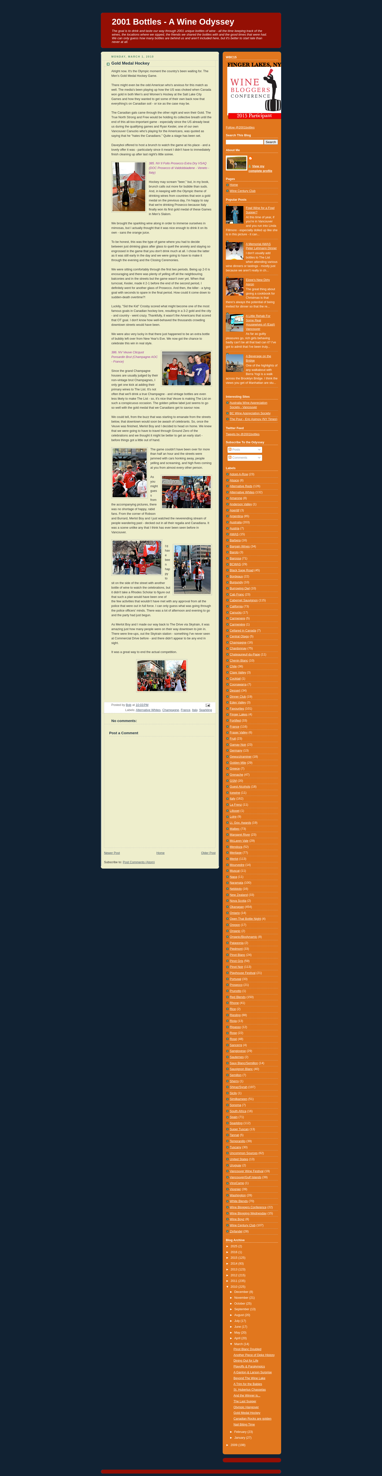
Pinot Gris (236, 961)
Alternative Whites (148, 710)
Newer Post (112, 853)
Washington (238, 1195)
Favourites (237, 708)
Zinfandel (236, 1231)
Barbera (235, 540)
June (238, 1326)
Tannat (234, 1135)
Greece (235, 768)
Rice (233, 1009)
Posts (234, 449)
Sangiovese (238, 1051)
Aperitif (234, 510)
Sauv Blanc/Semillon (244, 1063)
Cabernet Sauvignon (244, 600)
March (239, 1344)
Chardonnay (238, 648)
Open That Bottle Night (245, 919)
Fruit (233, 738)
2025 (235, 1246)
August (239, 1315)
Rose (233, 1033)
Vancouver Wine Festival (247, 1171)
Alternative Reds (241, 486)
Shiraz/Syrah (238, 1087)
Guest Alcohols (240, 786)
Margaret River (240, 834)
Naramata (236, 882)
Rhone (234, 1003)
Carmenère (237, 624)
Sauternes (237, 1057)
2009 (235, 1445)
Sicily (233, 1093)
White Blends (239, 1201)
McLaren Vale (239, 840)
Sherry (234, 1081)
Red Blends (238, 997)
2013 (235, 1269)
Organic (235, 931)
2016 (235, 1252)
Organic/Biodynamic (243, 937)
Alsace (234, 480)
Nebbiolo (236, 889)
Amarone (236, 498)
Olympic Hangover (246, 1407)
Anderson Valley (241, 504)
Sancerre (236, 1045)
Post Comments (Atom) (139, 862)
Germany (236, 750)
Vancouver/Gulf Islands (245, 1177)
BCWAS (235, 564)
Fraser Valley (239, 732)
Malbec (235, 829)
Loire (233, 816)
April (237, 1338)
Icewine (235, 792)
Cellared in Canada (243, 630)
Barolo (234, 552)
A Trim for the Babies (248, 1384)
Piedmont (236, 949)
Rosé (233, 1039)
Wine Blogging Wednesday (248, 1213)
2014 (235, 1263)
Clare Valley (238, 672)
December (241, 1292)
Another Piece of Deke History (254, 1355)
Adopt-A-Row (239, 474)
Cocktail (235, 678)
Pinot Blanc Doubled (247, 1349)
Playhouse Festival (243, 973)
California (236, 606)
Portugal (235, 979)
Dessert (235, 690)
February (241, 1432)
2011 (235, 1281)
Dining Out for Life (246, 1360)
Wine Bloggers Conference (248, 1207)
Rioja (233, 1021)
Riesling (235, 1015)
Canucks (236, 612)
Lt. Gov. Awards (240, 822)
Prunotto (235, 991)
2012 (235, 1275)
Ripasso (235, 1027)
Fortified (235, 720)
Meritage (236, 852)
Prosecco (236, 985)
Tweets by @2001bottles (242, 434)
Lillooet (234, 810)
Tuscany (235, 1147)
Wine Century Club (243, 191)
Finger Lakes (239, 714)
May (237, 1332)
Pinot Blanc (237, 955)
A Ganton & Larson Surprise (253, 1372)
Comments (238, 457)
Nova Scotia (238, 900)
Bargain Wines (240, 546)
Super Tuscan (239, 1129)
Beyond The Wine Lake (250, 1378)
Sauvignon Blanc (241, 1069)
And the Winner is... (247, 1395)
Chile (233, 666)
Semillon (235, 1075)
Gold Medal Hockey (247, 1413)
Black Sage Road (241, 570)
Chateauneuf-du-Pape (245, 654)
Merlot (234, 859)
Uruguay (235, 1165)
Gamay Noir (238, 744)
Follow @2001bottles (240, 127)
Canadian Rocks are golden (253, 1418)
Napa (233, 877)
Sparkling (205, 710)
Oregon (235, 925)
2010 (235, 1286)
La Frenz (236, 804)
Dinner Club (238, 696)
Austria (234, 528)
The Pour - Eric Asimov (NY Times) (253, 419)
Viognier (235, 1189)
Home (160, 853)
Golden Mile (238, 762)
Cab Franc (237, 594)
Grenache (236, 774)
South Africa (238, 1111)
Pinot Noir (236, 967)
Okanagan (237, 907)
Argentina (236, 516)
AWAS (234, 534)
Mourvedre (237, 865)
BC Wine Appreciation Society (250, 413)
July (237, 1321)
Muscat (235, 870)
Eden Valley (238, 702)
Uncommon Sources (244, 1153)
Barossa (235, 558)
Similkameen (238, 1099)
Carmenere (237, 618)
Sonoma (235, 1105)
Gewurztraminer (241, 756)
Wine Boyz (237, 1219)
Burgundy (236, 582)
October (240, 1303)
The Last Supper (245, 1401)
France (185, 710)
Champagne (170, 710)
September (242, 1309)
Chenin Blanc (239, 660)
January (240, 1437)
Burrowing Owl (240, 588)
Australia (236, 522)
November (241, 1297)
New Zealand (239, 895)
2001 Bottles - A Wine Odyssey (173, 21)
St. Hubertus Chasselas (250, 1389)
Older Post (208, 853)
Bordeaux (236, 576)
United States (239, 1159)
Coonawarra (238, 684)
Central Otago (239, 636)
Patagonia (237, 943)
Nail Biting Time (244, 1424)
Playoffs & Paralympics (249, 1366)
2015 (235, 1257)
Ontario (235, 913)
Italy (194, 710)
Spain (234, 1117)
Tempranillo (237, 1141)
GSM (233, 781)
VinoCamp (237, 1183)
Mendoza (236, 847)
